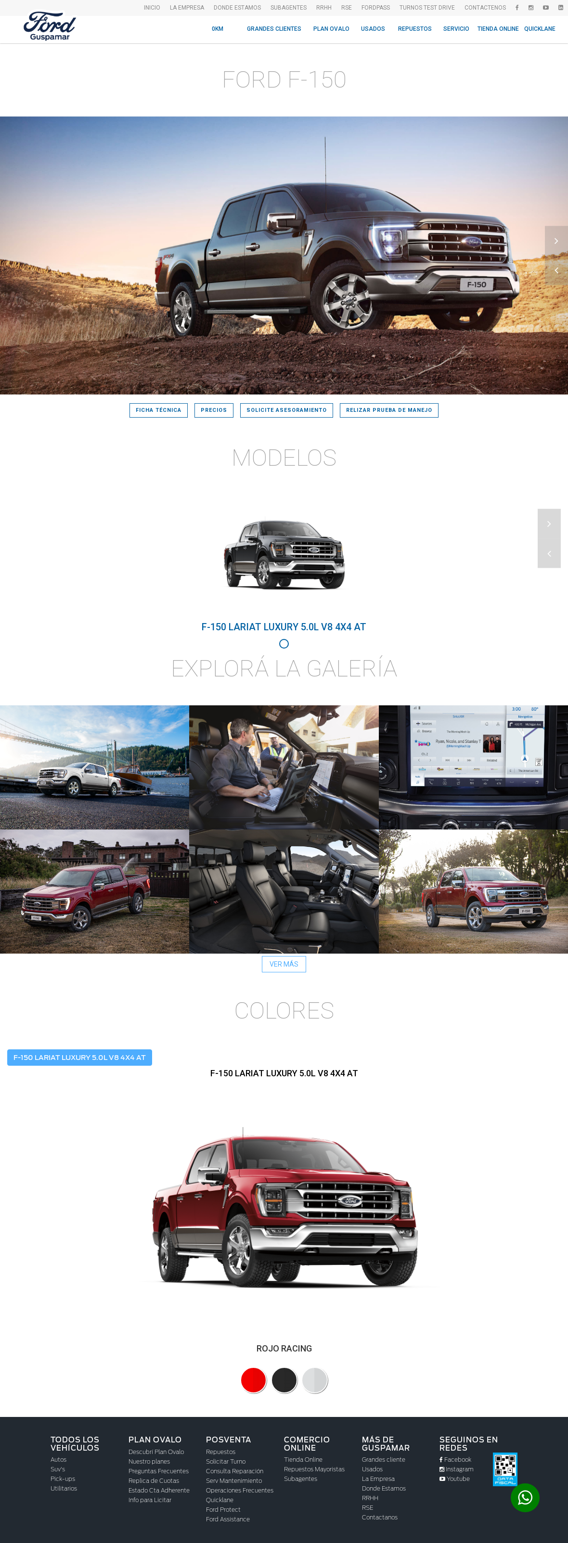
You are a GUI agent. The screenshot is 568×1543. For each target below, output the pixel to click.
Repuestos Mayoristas (314, 1469)
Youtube (454, 1478)
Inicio (152, 7)
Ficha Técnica (158, 410)
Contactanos (380, 1517)
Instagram (456, 1469)
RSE (346, 7)
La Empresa (378, 1478)
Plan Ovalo (331, 29)
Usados (373, 29)
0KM (217, 29)
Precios (214, 410)
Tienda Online (498, 29)
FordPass (375, 7)
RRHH (324, 7)
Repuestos (415, 29)
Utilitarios (64, 1488)
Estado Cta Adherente (159, 1490)
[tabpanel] (284, 564)
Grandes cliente (383, 1459)
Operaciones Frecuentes (239, 1490)
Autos (58, 1459)
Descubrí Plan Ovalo (156, 1451)
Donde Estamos (237, 7)
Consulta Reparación (234, 1471)
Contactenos (485, 7)
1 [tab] (284, 644)
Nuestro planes (149, 1461)
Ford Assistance (228, 1519)
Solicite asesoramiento (286, 410)
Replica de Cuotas (154, 1480)
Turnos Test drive (427, 7)
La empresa (187, 7)
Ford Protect (223, 1509)
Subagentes (300, 1478)
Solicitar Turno (225, 1461)
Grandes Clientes (274, 29)
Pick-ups (63, 1478)
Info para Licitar (150, 1500)
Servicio (456, 29)
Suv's (58, 1469)
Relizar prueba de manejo (389, 410)
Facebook (455, 1459)
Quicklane (539, 29)
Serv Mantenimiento (234, 1480)
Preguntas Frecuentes (159, 1471)
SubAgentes (289, 7)
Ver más (284, 964)
